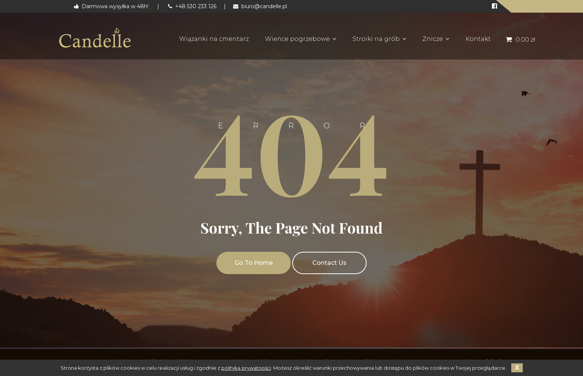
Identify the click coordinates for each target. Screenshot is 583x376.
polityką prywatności (246, 368)
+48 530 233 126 (192, 6)
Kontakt (478, 38)
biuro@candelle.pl (260, 6)
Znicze (432, 38)
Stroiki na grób (376, 38)
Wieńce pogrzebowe (297, 38)
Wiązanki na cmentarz (214, 38)
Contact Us (329, 262)
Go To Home (254, 262)
